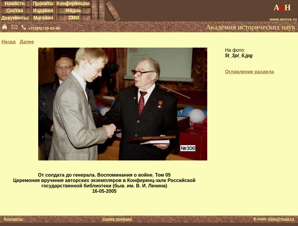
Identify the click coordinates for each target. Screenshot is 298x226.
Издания (43, 10)
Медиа (73, 10)
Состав (14, 10)
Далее (27, 41)
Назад (8, 41)
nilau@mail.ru (281, 219)
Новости (15, 3)
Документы (14, 17)
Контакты (13, 219)
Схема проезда (117, 219)
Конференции (73, 3)
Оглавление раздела (249, 71)
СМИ (73, 17)
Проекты (43, 3)
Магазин (43, 17)
